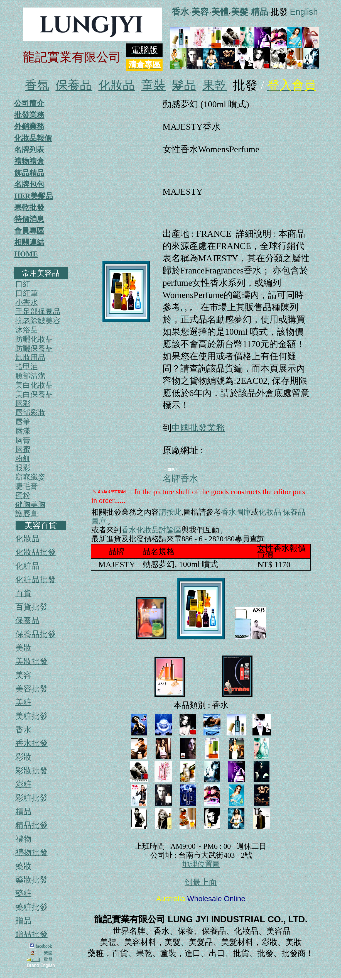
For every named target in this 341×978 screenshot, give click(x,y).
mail (33, 959)
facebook (44, 946)
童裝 (153, 85)
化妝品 (116, 85)
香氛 (37, 85)
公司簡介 (29, 103)
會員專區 (29, 231)
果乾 (214, 85)
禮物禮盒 (29, 161)
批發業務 (29, 115)
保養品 (73, 85)
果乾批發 (29, 207)
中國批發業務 (198, 428)
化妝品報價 (33, 138)
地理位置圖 (201, 864)
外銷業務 (29, 126)
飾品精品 (29, 173)
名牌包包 (29, 184)
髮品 (184, 85)
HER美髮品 (33, 196)
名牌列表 (29, 149)
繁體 (48, 952)
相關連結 (29, 242)
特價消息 (29, 219)
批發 (48, 959)
